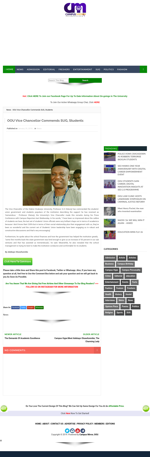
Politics (109, 69)
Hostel (129, 294)
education (130, 276)
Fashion (122, 69)
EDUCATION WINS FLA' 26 (130, 232)
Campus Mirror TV (16, 76)
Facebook (15, 307)
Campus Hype (111, 270)
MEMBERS (99, 424)
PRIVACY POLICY (85, 424)
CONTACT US (57, 424)
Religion (109, 312)
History (118, 294)
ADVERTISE (70, 424)
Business (109, 264)
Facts (134, 282)
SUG (98, 69)
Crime (108, 276)
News (20, 69)
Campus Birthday (125, 264)
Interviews (110, 300)
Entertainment (82, 69)
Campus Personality (131, 270)
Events (125, 282)
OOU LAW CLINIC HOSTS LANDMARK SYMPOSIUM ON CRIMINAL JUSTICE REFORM (132, 199)
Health (108, 294)
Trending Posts (111, 149)
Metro (121, 300)
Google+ (31, 307)
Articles (132, 258)
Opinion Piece (111, 306)
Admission (33, 69)
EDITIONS (110, 424)
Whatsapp (39, 307)
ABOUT (45, 424)
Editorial (49, 69)
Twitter (23, 307)
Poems (125, 306)
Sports (120, 312)
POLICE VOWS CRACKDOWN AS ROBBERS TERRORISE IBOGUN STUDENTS (132, 156)
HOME (38, 424)
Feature (119, 288)
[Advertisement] (75, 42)
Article (122, 258)
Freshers (64, 69)
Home (9, 69)
